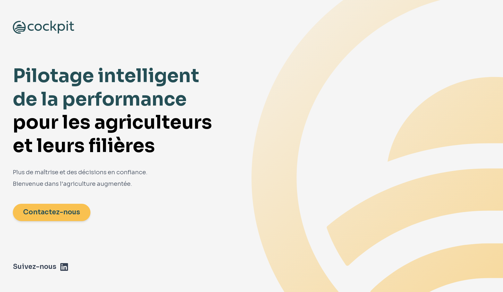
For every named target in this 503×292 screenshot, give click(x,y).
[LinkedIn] (64, 267)
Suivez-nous (34, 266)
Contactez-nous (51, 212)
